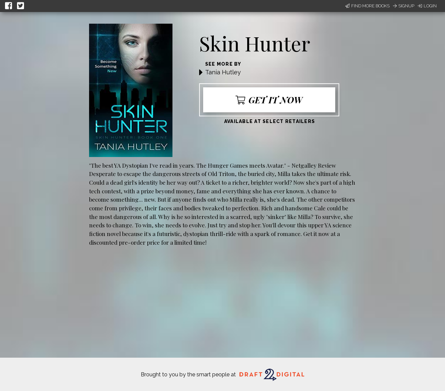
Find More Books (367, 5)
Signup (403, 5)
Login (427, 5)
